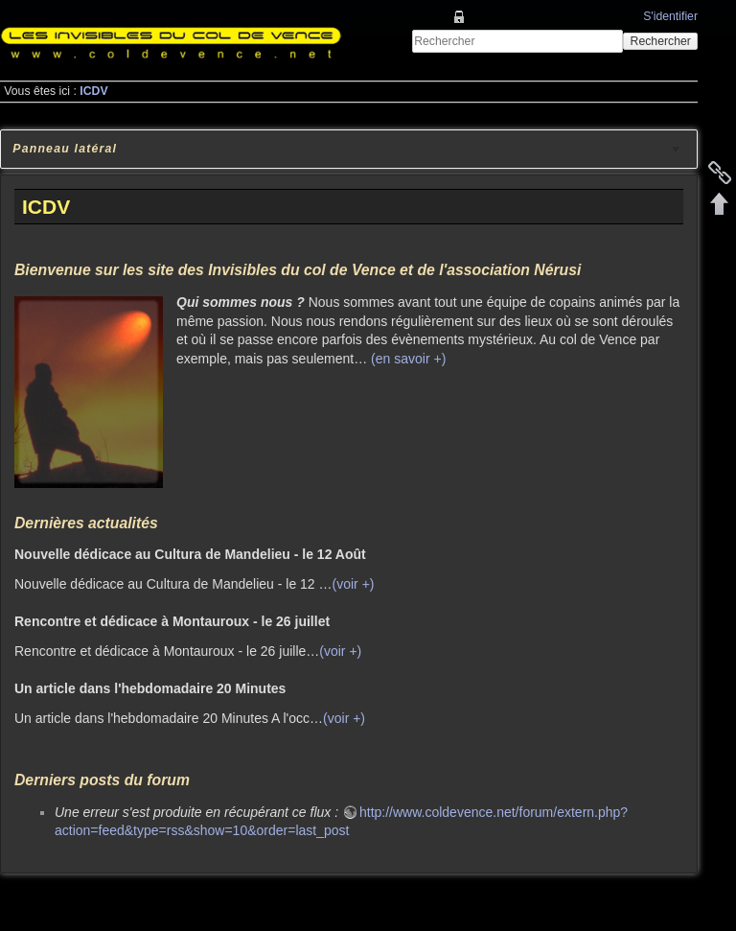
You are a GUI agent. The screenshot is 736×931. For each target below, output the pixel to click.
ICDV (93, 91)
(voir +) (354, 584)
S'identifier (670, 16)
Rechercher (661, 41)
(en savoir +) (408, 358)
